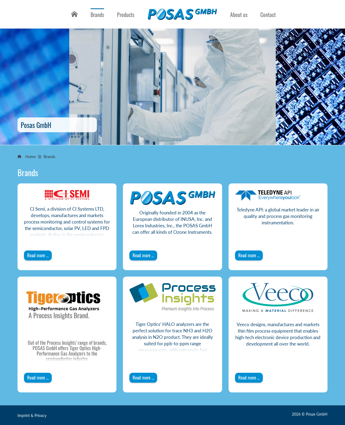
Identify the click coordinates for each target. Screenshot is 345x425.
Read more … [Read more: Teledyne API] (249, 255)
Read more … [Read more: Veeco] (249, 377)
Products (125, 15)
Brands (97, 15)
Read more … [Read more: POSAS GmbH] (143, 255)
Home (73, 19)
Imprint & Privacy (32, 415)
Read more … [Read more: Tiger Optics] (38, 377)
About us (238, 15)
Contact (268, 15)
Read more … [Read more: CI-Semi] (38, 255)
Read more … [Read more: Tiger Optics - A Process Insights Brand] (143, 377)
